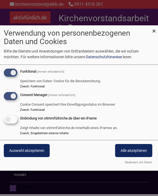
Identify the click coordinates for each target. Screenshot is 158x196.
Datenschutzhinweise (104, 57)
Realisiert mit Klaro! (138, 162)
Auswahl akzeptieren (26, 150)
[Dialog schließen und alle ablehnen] (154, 28)
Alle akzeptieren (134, 150)
